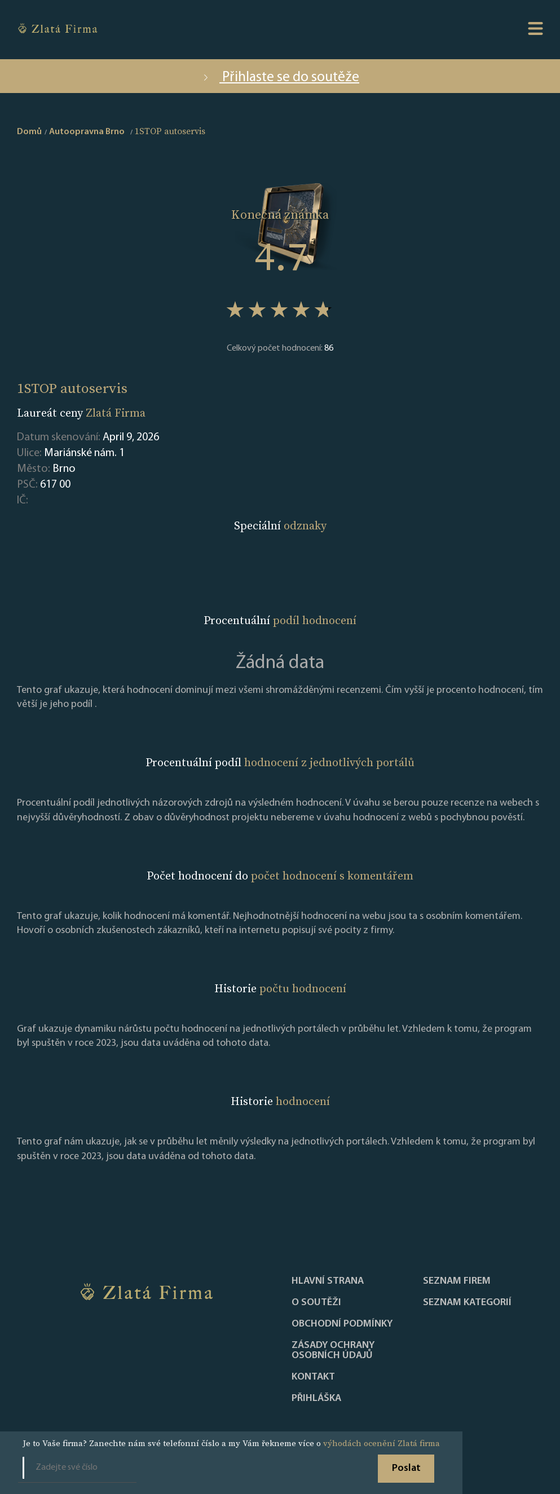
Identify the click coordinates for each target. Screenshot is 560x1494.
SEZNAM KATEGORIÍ (467, 1303)
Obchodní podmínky (342, 1324)
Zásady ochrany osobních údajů (333, 1351)
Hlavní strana (328, 1281)
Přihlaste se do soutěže (280, 77)
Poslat (406, 1468)
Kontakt (313, 1377)
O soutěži (316, 1303)
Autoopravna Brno (87, 131)
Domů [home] (29, 131)
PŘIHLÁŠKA (316, 1399)
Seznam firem (457, 1281)
